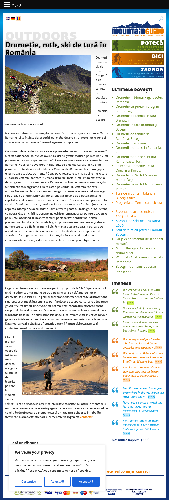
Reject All (57, 482)
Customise (28, 482)
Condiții (127, 471)
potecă (152, 42)
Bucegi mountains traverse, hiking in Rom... (136, 268)
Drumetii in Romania (131, 143)
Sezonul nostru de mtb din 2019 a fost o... (136, 213)
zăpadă (152, 69)
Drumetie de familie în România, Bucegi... (132, 136)
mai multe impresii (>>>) (130, 439)
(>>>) (130, 303)
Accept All (86, 482)
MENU (16, 5)
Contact (143, 471)
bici (157, 56)
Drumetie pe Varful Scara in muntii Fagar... (136, 177)
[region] (57, 468)
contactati (86, 417)
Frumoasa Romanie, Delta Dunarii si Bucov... (135, 168)
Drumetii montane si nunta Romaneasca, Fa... (136, 159)
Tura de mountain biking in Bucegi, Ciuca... (136, 195)
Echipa (113, 471)
